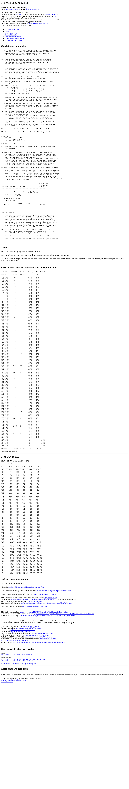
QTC (55, 16)
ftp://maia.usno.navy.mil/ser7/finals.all (43, 730)
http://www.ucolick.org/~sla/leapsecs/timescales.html (54, 687)
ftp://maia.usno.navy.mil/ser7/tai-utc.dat (28, 724)
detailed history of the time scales (37, 23)
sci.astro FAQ (49, 14)
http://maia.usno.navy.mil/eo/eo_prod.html (14, 737)
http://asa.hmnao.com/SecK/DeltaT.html (35, 703)
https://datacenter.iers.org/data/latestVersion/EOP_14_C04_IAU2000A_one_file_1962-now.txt (64, 710)
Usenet (18, 14)
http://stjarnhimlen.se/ (33, 9)
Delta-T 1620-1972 (11, 35)
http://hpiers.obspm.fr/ (36, 698)
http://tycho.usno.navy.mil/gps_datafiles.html (51, 739)
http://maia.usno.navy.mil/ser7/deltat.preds (38, 733)
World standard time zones (13, 40)
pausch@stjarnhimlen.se (13, 9)
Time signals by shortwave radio (15, 38)
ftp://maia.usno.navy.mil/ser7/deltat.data (22, 726)
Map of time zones (7, 780)
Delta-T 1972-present (11, 33)
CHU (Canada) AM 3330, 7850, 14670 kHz (17, 759)
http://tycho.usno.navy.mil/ (31, 723)
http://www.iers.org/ (50, 694)
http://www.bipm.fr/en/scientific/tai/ (45, 691)
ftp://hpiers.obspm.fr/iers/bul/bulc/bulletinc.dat (57, 699)
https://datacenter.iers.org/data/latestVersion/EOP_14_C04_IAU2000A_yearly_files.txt (48, 712)
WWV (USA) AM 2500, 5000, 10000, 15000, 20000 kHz (23, 757)
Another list (15, 762)
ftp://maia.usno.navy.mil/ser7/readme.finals (35, 731)
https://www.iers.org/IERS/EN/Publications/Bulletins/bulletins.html (32, 696)
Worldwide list (5, 762)
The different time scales (12, 29)
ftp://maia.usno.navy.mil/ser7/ (20, 728)
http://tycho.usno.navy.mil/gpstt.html (24, 739)
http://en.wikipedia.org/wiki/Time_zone (13, 778)
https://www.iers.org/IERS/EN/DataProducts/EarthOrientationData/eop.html (44, 708)
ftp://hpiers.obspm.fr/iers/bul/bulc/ (31, 699)
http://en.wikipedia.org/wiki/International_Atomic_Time (26, 683)
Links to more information (13, 37)
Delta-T (7, 31)
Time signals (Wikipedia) (28, 762)
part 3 (56, 14)
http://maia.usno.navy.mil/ (48, 735)
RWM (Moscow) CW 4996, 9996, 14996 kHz (17, 752)
